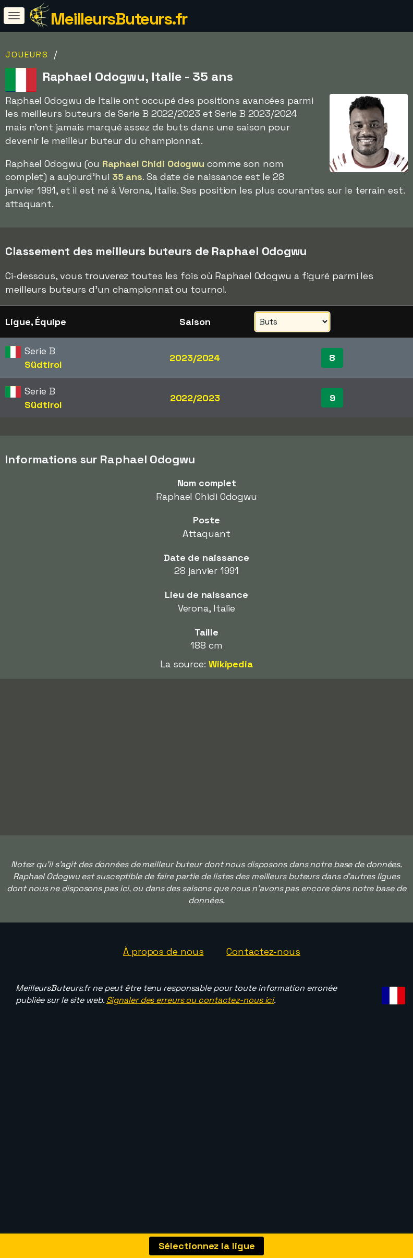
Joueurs (26, 54)
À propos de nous (163, 978)
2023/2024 (194, 358)
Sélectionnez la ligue (207, 1246)
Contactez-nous (263, 978)
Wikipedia (231, 664)
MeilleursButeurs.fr (119, 18)
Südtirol (43, 364)
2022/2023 (195, 398)
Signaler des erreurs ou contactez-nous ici (190, 1026)
